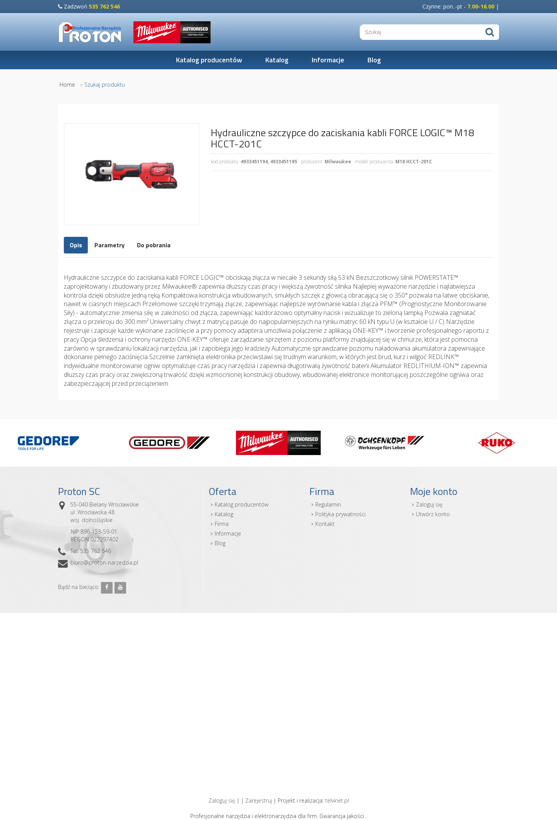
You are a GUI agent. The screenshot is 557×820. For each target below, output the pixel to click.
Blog (374, 60)
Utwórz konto (433, 514)
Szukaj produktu (104, 84)
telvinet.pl (337, 800)
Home (67, 84)
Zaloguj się (429, 504)
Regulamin (328, 504)
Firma (222, 523)
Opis (76, 245)
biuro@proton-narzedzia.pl (104, 562)
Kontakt (325, 523)
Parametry (109, 245)
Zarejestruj (258, 800)
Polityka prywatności (340, 514)
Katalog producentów (209, 60)
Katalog (277, 60)
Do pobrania (154, 245)
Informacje (328, 60)
